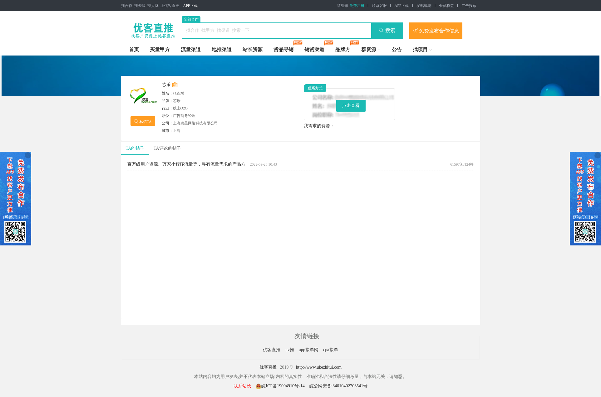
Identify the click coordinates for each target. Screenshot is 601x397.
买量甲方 (160, 49)
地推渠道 (222, 49)
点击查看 (351, 105)
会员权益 (446, 5)
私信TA (142, 121)
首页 (134, 49)
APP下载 (190, 5)
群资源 (368, 49)
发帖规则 (423, 5)
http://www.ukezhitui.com (319, 367)
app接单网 (309, 349)
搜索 (387, 30)
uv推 (290, 349)
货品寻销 (283, 49)
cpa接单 (330, 349)
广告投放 (468, 5)
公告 (397, 49)
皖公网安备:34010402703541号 (338, 386)
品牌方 (342, 49)
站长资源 (253, 49)
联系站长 (242, 386)
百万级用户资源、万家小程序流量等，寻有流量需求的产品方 (186, 164)
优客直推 (272, 349)
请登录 (342, 5)
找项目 (420, 49)
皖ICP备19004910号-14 (281, 386)
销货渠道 (314, 49)
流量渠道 (191, 49)
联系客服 (379, 5)
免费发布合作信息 (436, 30)
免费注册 (356, 5)
